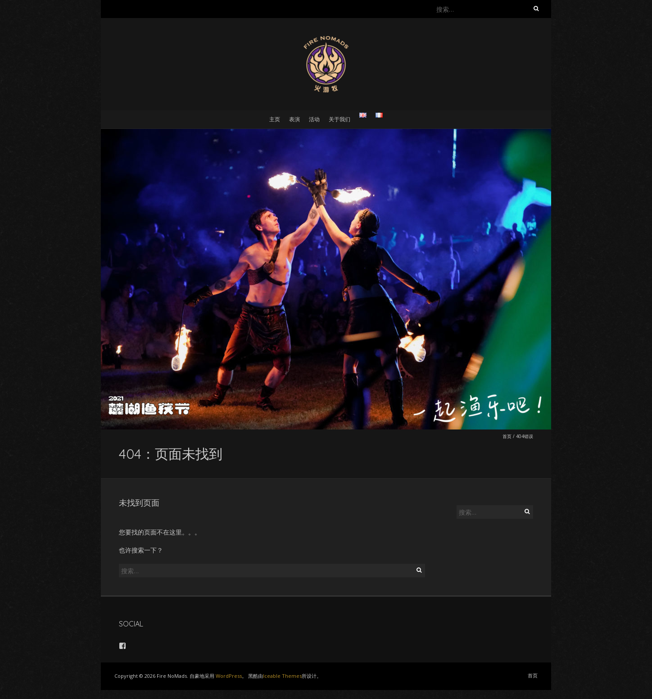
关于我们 (339, 119)
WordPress (229, 675)
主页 (274, 119)
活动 (314, 119)
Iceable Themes (282, 675)
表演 (294, 119)
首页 (507, 436)
